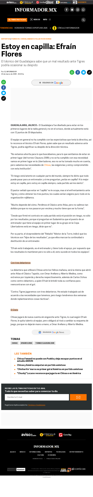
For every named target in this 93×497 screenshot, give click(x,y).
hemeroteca (38, 458)
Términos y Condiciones (36, 405)
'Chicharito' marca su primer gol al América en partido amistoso (50, 369)
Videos (35, 19)
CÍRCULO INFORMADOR (68, 28)
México (22, 452)
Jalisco (13, 452)
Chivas (47, 165)
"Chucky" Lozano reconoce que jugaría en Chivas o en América (49, 373)
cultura (40, 455)
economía (52, 455)
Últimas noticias (17, 20)
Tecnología (60, 452)
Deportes (5, 39)
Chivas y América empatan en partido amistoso (41, 365)
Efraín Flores (26, 343)
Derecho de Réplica (49, 475)
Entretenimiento (76, 452)
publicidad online (53, 458)
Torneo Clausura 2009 (45, 343)
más (47, 20)
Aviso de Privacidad (36, 475)
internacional (35, 452)
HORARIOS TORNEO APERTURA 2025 (30, 28)
